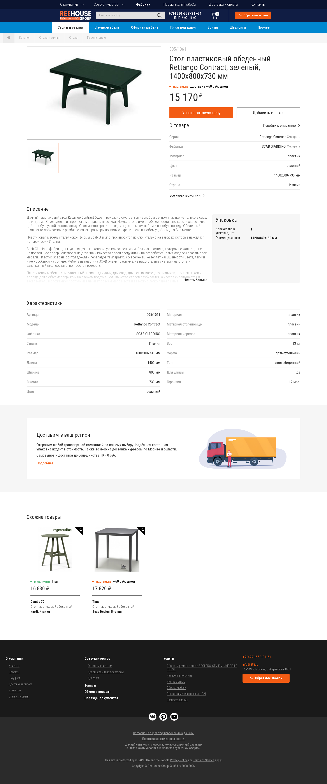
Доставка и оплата (223, 4)
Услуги (169, 658)
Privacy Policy (178, 760)
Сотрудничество (106, 4)
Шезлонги (238, 27)
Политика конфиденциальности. (163, 739)
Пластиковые (96, 38)
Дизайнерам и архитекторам (106, 672)
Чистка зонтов (176, 681)
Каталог (24, 38)
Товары (90, 685)
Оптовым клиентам (100, 666)
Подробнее (45, 463)
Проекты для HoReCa (180, 4)
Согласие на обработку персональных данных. (163, 733)
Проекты (14, 672)
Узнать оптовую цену (201, 112)
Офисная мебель (144, 27)
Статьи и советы (19, 696)
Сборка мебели (176, 687)
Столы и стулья (70, 27)
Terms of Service (203, 760)
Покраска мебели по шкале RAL (186, 694)
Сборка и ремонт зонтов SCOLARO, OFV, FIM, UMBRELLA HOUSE (202, 667)
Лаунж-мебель (107, 27)
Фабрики (143, 4)
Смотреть (293, 137)
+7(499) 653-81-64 (185, 15)
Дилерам (93, 678)
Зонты (212, 27)
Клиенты (14, 666)
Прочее (264, 27)
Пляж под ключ (183, 27)
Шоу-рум (14, 678)
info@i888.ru (250, 664)
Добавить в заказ (268, 112)
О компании (69, 4)
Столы (73, 38)
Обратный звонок (253, 15)
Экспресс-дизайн (177, 700)
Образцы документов (101, 698)
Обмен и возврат (97, 692)
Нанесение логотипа (179, 675)
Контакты (258, 4)
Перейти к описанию (279, 125)
